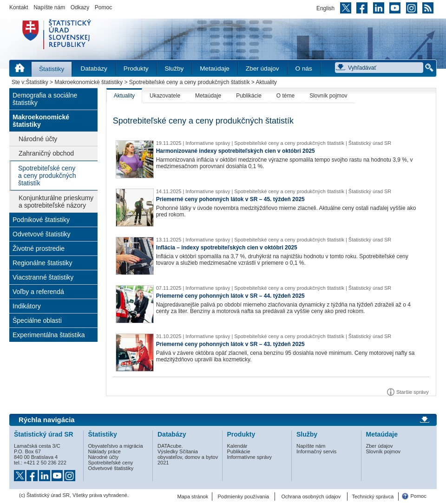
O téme (285, 95)
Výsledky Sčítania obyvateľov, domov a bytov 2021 (187, 457)
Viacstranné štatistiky (43, 277)
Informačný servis (316, 451)
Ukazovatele (165, 95)
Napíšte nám (49, 7)
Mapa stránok (193, 496)
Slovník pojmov (328, 95)
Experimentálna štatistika (49, 335)
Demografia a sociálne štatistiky (45, 98)
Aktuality (124, 95)
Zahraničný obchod (46, 153)
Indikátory (27, 306)
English (325, 8)
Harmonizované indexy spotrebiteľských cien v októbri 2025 (235, 151)
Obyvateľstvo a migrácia (115, 446)
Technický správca (373, 496)
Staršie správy (412, 392)
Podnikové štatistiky (41, 219)
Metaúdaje (214, 68)
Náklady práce (104, 451)
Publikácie (249, 95)
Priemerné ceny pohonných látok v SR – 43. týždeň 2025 (230, 344)
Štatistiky (51, 68)
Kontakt (18, 7)
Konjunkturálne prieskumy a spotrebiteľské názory (56, 201)
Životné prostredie (39, 248)
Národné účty (38, 139)
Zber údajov (262, 68)
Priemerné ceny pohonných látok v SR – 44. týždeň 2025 (230, 296)
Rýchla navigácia (47, 420)
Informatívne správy (249, 457)
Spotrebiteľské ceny (110, 462)
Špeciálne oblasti (37, 320)
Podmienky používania (243, 496)
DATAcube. (170, 446)
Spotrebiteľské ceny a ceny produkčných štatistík (189, 82)
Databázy (93, 68)
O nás (303, 68)
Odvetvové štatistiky (42, 234)
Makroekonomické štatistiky (88, 82)
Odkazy (80, 7)
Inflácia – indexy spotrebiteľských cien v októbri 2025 (226, 247)
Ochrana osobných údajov (311, 496)
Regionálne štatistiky (42, 263)
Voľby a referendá (38, 291)
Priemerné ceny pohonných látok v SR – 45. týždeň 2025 (230, 199)
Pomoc (103, 7)
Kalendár (237, 446)
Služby (174, 68)
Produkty (136, 68)
